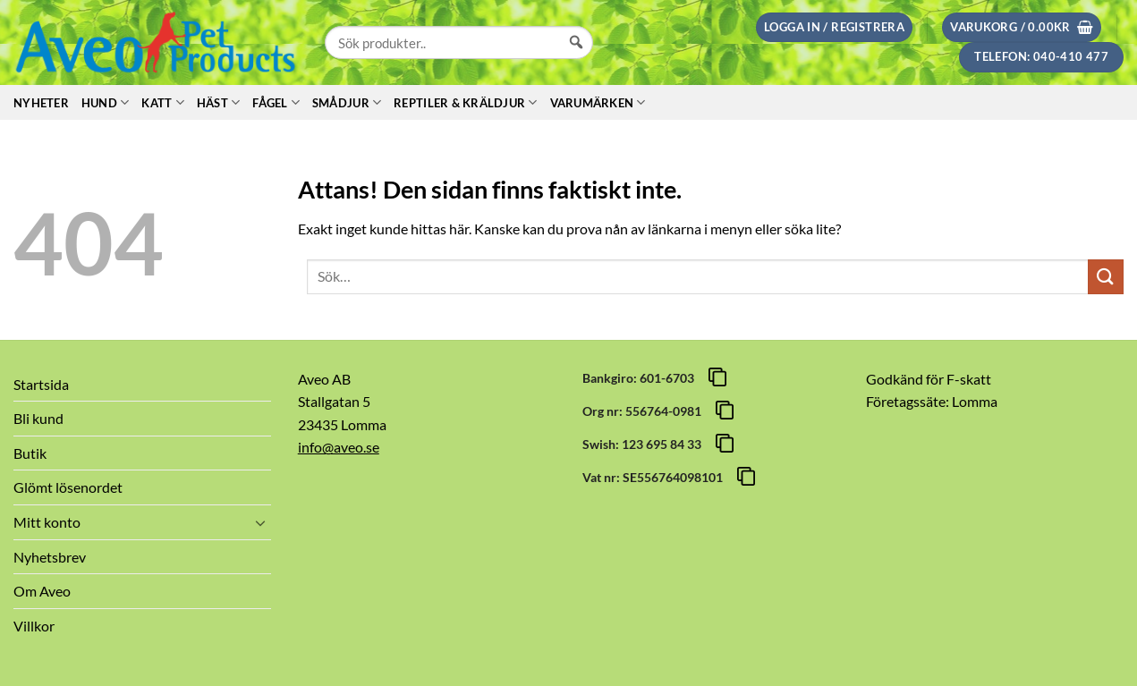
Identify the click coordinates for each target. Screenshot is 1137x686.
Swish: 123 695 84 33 (644, 444)
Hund (105, 102)
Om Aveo (42, 590)
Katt (162, 102)
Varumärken (598, 102)
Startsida (41, 384)
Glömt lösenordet (68, 487)
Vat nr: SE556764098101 (655, 477)
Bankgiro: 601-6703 (641, 377)
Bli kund (38, 418)
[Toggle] (260, 522)
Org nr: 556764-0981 (644, 411)
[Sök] (576, 59)
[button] (834, 27)
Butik (30, 453)
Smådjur (346, 102)
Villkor (34, 625)
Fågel (276, 102)
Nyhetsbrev (49, 556)
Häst (218, 102)
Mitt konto (47, 521)
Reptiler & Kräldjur (465, 102)
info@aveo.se (338, 446)
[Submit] (1106, 276)
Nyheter (41, 103)
